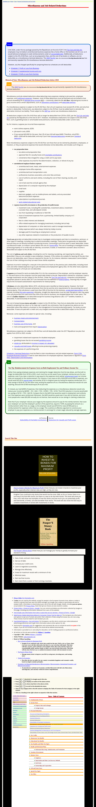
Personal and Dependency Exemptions (39, 705)
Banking (15, 702)
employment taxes (71, 376)
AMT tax (47, 111)
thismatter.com (27, 617)
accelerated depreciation (74, 290)
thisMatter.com (6, 1)
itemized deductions (58, 136)
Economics (16, 718)
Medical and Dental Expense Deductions (40, 720)
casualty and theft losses (22, 346)
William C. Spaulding (44, 624)
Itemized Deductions (35, 712)
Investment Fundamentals (19, 698)
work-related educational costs (29, 202)
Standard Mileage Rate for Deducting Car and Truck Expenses (45, 722)
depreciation (42, 327)
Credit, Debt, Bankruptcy (19, 687)
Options (15, 712)
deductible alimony (68, 102)
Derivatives (16, 706)
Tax (14, 694)
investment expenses (24, 98)
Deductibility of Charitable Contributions (33, 420)
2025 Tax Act (50, 58)
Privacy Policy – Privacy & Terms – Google (26, 600)
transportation (19, 321)
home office (54, 245)
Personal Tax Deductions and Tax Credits (26, 1)
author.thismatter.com (29, 628)
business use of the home (23, 324)
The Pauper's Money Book (23, 542)
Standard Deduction (35, 710)
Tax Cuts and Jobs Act (74, 50)
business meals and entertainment (26, 318)
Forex (14, 708)
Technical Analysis (17, 716)
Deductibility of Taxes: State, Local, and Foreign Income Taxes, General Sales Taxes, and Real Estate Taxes (56, 724)
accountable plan (57, 54)
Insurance (15, 689)
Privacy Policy (30, 598)
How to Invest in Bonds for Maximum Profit (29, 484)
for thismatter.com (24, 590)
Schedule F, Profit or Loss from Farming (25, 74)
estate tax (17, 343)
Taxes (15, 1)
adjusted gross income (32, 100)
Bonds (14, 704)
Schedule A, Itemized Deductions (18, 353)
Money (11, 1)
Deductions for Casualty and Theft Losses (62, 420)
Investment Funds (17, 700)
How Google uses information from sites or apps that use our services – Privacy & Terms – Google (44, 604)
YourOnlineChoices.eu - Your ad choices (26, 613)
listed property (64, 279)
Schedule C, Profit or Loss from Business (25, 68)
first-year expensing (26, 292)
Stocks (14, 714)
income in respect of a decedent (43, 343)
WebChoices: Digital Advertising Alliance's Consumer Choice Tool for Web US (38, 607)
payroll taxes (28, 380)
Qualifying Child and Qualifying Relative (40, 707)
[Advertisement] (52, 27)
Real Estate (16, 691)
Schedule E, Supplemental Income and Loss (26, 71)
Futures (15, 710)
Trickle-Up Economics (24, 650)
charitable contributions (53, 155)
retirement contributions (50, 102)
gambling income (45, 340)
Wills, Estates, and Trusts (19, 696)
